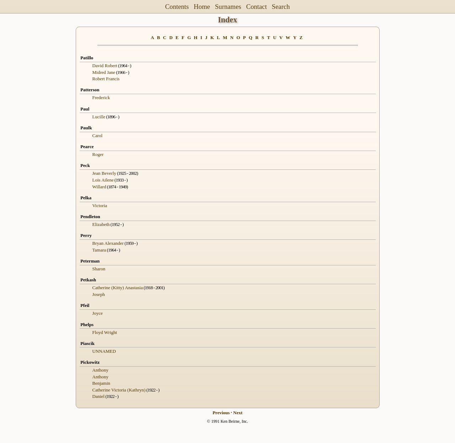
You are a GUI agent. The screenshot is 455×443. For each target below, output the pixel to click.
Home (202, 6)
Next (237, 412)
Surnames (228, 6)
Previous (221, 412)
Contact (256, 6)
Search (281, 6)
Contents (177, 6)
